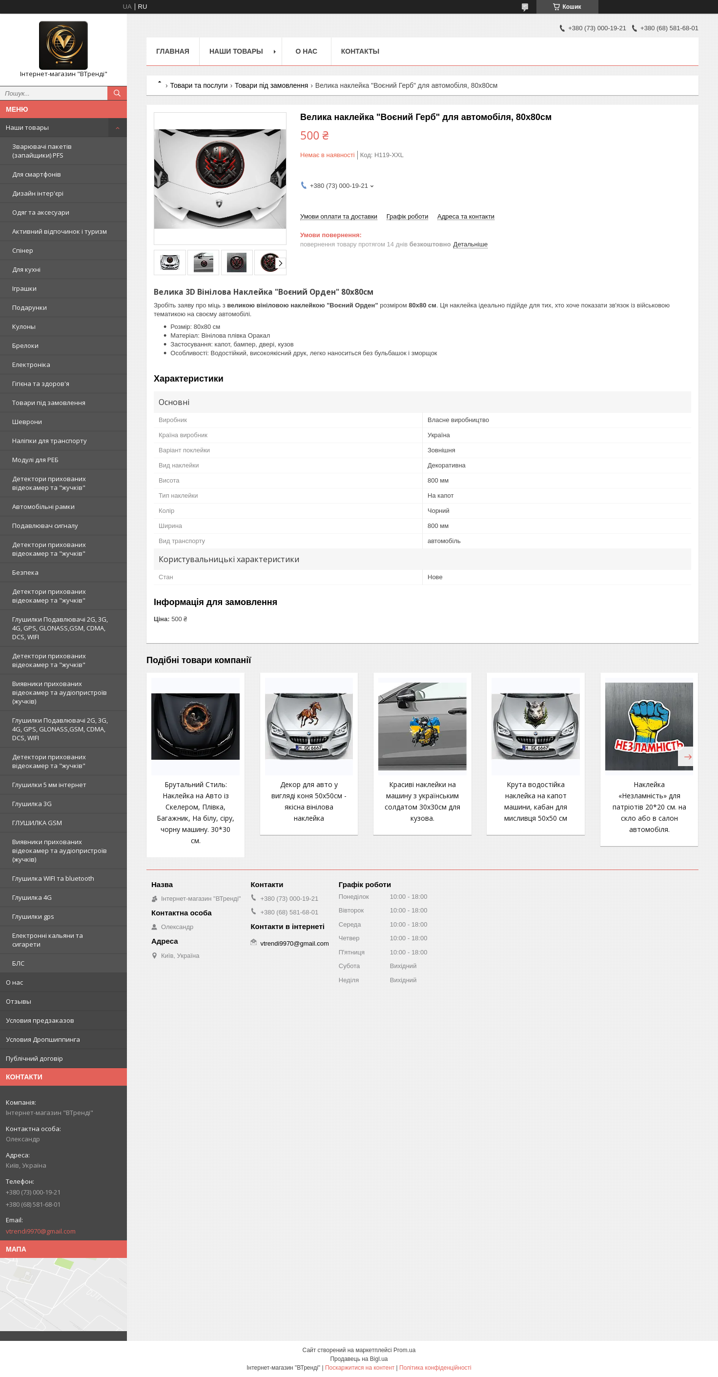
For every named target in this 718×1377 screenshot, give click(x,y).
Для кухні (26, 269)
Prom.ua (404, 1350)
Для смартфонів (36, 174)
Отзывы (18, 1001)
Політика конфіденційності (435, 1367)
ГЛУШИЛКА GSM (37, 822)
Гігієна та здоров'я (40, 383)
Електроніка (31, 364)
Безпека (25, 572)
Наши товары (27, 127)
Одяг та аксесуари (40, 212)
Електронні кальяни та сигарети (47, 940)
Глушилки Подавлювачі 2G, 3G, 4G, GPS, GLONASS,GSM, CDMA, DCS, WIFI (60, 628)
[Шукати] (117, 93)
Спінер (22, 250)
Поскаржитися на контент (359, 1367)
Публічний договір (34, 1058)
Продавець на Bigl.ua (359, 1359)
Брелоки (25, 345)
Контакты (360, 51)
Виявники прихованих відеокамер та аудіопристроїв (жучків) (59, 692)
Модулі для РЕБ (35, 459)
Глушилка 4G (32, 897)
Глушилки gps (33, 916)
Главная (172, 51)
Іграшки (24, 288)
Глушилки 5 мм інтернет (49, 784)
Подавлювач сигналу (45, 525)
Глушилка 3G (32, 803)
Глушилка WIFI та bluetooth (53, 878)
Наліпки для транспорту (49, 440)
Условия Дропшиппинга (43, 1039)
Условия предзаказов (40, 1020)
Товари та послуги (198, 85)
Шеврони (27, 421)
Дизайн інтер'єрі (37, 193)
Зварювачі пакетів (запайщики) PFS (42, 151)
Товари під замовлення (48, 402)
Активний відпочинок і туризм (59, 231)
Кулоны (24, 326)
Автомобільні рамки (43, 506)
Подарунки (29, 307)
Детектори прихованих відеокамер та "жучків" (49, 483)
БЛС (18, 963)
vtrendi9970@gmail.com (41, 1231)
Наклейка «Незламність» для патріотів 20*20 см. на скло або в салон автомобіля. (649, 807)
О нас (14, 982)
